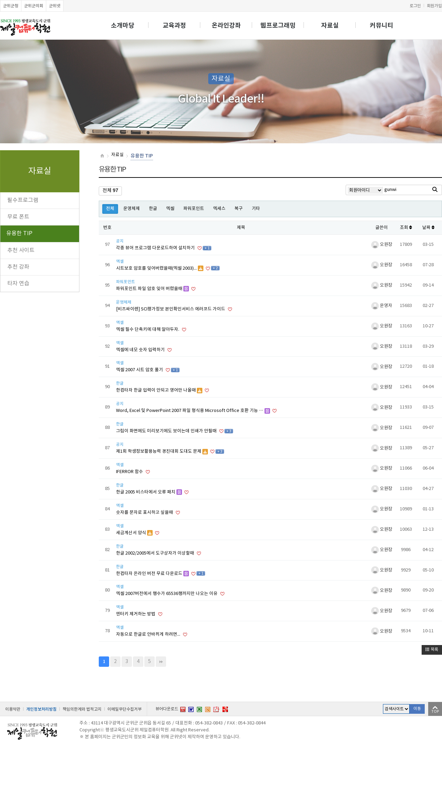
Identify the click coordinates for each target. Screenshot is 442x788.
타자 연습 (18, 283)
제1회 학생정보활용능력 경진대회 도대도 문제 (159, 451)
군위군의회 (33, 5)
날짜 (428, 227)
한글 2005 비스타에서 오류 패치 (146, 492)
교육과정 (174, 25)
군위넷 (54, 5)
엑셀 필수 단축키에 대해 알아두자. (148, 329)
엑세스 (219, 208)
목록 (431, 649)
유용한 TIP (19, 233)
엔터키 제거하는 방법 (136, 614)
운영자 (381, 305)
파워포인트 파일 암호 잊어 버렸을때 (149, 288)
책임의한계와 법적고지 (82, 709)
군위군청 (10, 5)
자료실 (330, 25)
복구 (238, 208)
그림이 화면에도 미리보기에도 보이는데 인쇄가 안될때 (167, 431)
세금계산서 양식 (131, 533)
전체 (110, 208)
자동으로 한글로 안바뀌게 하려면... (148, 634)
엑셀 (170, 208)
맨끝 (161, 661)
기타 (256, 208)
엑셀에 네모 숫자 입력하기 (141, 350)
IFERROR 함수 (130, 471)
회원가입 (434, 5)
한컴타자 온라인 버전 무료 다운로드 (149, 573)
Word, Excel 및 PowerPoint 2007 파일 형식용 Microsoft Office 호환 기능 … (190, 410)
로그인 (415, 5)
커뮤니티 (381, 25)
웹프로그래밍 (278, 25)
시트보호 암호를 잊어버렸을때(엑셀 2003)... (157, 268)
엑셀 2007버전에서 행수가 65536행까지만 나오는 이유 (167, 593)
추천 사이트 (21, 250)
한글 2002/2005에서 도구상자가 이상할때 (155, 553)
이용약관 (12, 709)
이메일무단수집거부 (124, 709)
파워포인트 (193, 208)
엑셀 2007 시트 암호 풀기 (140, 370)
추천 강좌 (18, 267)
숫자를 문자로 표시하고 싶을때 (145, 512)
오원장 (381, 244)
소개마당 (122, 25)
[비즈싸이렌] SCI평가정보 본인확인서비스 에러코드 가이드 (171, 309)
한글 (153, 208)
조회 (406, 227)
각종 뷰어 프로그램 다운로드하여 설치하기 (156, 248)
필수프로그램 (22, 200)
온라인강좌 (226, 25)
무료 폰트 (18, 217)
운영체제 (131, 208)
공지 (120, 241)
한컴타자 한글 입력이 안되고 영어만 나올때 (156, 390)
